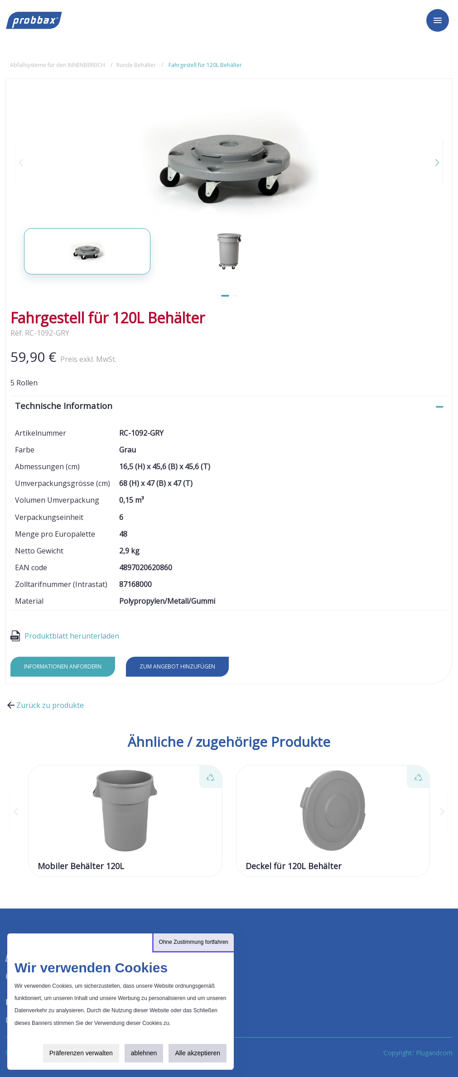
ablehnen (144, 1053)
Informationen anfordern (62, 666)
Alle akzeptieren (197, 1053)
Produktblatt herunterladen (64, 636)
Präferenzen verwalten (81, 1053)
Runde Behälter (136, 65)
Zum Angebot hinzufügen (177, 666)
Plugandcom (434, 1052)
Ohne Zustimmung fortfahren (193, 942)
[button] (431, 162)
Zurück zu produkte (44, 705)
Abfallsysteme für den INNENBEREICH (57, 65)
